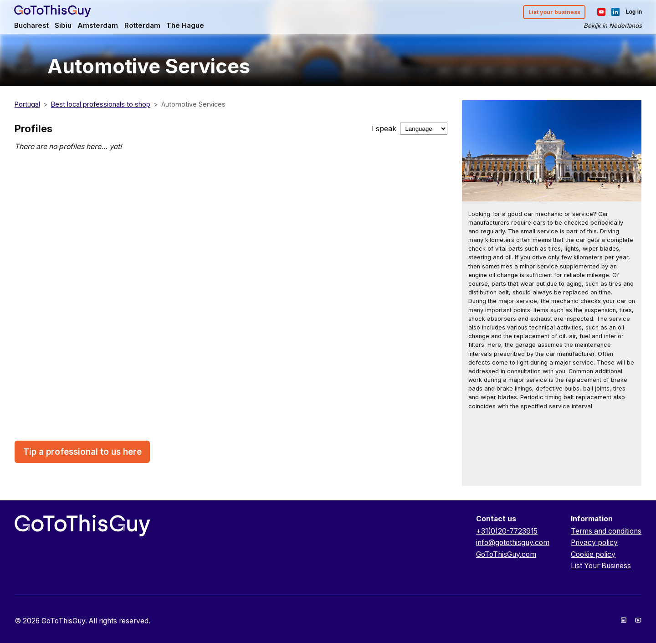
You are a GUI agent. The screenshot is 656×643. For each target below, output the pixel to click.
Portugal (27, 104)
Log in (633, 12)
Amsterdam (98, 25)
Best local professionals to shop (100, 104)
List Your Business (601, 565)
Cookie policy (593, 554)
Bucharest (32, 25)
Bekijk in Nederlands (612, 25)
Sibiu (63, 25)
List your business (553, 12)
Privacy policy (594, 542)
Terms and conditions (606, 531)
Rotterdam (143, 25)
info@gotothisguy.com (512, 542)
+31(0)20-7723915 (507, 531)
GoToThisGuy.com (506, 554)
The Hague (186, 25)
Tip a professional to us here (82, 452)
